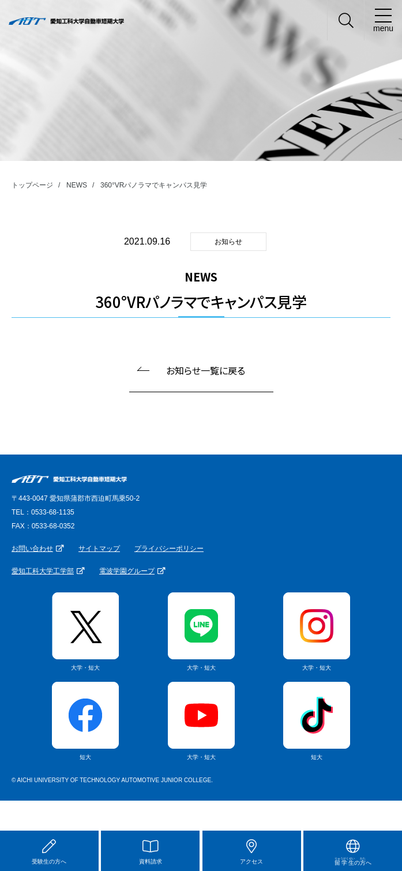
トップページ (32, 185)
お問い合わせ (32, 549)
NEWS (76, 185)
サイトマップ (99, 549)
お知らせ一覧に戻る (205, 370)
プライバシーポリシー (169, 549)
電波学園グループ (127, 571)
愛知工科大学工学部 (43, 571)
